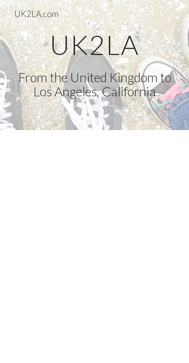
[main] (95, 65)
